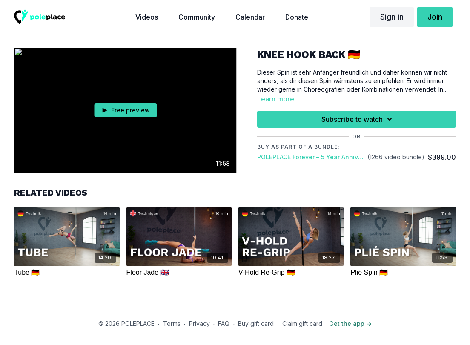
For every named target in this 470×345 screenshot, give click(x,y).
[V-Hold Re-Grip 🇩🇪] (291, 272)
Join (434, 16)
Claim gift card (302, 323)
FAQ (223, 323)
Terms (172, 323)
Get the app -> (350, 323)
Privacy (199, 323)
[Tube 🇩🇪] (66, 272)
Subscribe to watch (358, 119)
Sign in (392, 16)
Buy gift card (256, 323)
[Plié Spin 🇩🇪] (403, 272)
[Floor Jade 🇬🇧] (179, 272)
